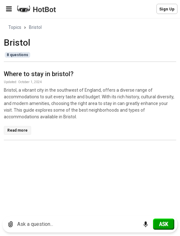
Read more (17, 130)
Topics (14, 27)
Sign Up (167, 9)
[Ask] (163, 224)
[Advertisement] (92, 189)
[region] (90, 115)
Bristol (35, 27)
